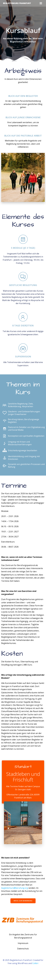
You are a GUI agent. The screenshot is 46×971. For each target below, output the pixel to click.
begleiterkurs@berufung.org (14, 888)
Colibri (35, 963)
